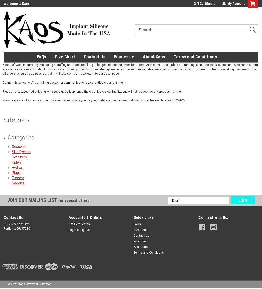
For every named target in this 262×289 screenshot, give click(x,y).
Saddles (18, 183)
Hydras (17, 167)
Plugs (16, 173)
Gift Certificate (204, 4)
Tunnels (18, 178)
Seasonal (19, 147)
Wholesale (124, 57)
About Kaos (154, 57)
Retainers (19, 157)
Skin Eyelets (21, 152)
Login (72, 230)
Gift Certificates (79, 224)
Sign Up (85, 230)
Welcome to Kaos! (17, 4)
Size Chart (65, 57)
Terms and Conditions (195, 57)
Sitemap (45, 284)
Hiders (17, 162)
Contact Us (94, 57)
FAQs (41, 57)
